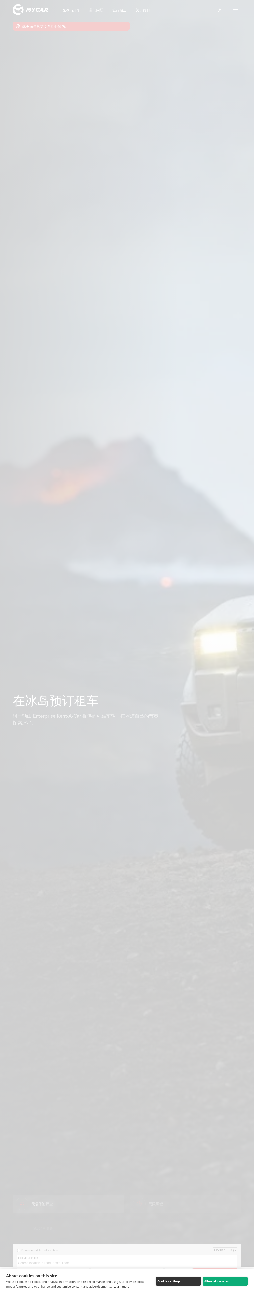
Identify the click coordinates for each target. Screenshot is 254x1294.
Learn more (121, 1286)
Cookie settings (168, 1281)
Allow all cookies (216, 1281)
